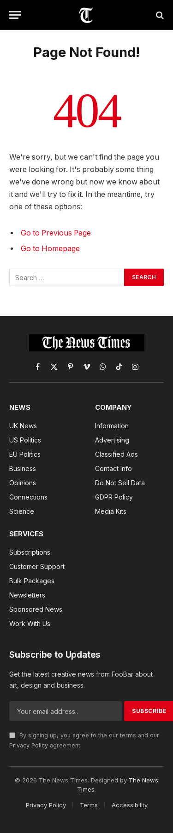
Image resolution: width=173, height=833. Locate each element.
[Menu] (15, 15)
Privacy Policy (28, 745)
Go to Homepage (50, 248)
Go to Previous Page (56, 233)
